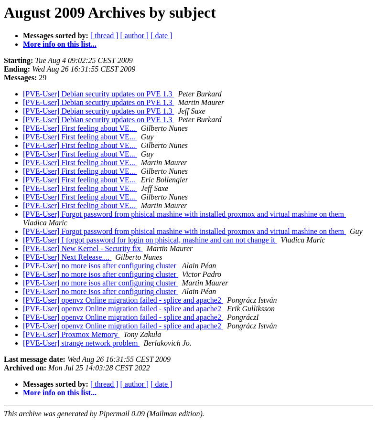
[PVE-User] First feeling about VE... (80, 128)
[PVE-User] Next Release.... (67, 257)
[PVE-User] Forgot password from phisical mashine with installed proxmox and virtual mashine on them (184, 214)
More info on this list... (60, 44)
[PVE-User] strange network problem (81, 343)
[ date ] (161, 36)
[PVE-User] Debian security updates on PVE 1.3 (98, 94)
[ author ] (134, 36)
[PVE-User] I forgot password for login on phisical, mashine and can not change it (150, 240)
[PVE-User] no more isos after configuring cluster (100, 266)
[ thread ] (104, 36)
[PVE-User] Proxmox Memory (71, 334)
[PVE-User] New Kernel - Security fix (83, 248)
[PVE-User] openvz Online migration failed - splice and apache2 (123, 300)
